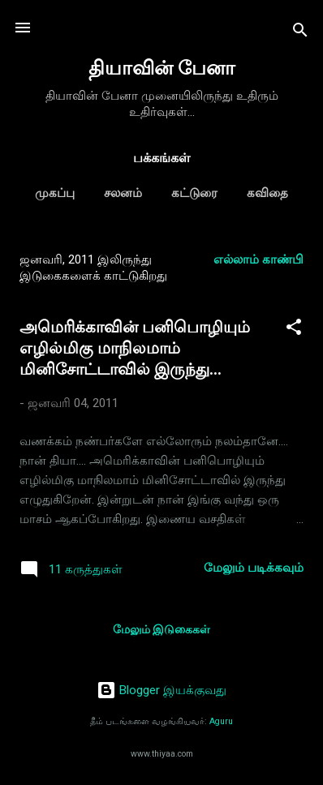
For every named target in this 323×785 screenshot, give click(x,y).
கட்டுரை (194, 193)
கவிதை (267, 193)
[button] (294, 329)
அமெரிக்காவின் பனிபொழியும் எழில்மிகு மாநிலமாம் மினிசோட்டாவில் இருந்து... (134, 348)
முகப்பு (55, 193)
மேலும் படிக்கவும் (254, 567)
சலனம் (123, 193)
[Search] (300, 33)
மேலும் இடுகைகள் (161, 629)
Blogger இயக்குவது (161, 690)
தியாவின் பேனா (161, 68)
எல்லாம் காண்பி (258, 259)
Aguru (221, 721)
